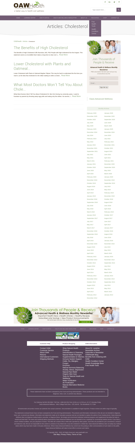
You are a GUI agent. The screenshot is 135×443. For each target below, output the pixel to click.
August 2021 (108, 152)
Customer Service (47, 351)
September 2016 (92, 235)
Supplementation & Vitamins (73, 357)
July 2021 (90, 155)
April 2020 (90, 174)
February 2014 (91, 276)
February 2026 (91, 114)
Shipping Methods (47, 360)
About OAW (44, 353)
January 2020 (108, 177)
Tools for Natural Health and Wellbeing (73, 378)
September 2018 (92, 203)
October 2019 (91, 184)
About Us (84, 18)
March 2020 (108, 174)
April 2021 (107, 158)
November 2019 (109, 181)
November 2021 (92, 149)
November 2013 (109, 279)
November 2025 (109, 117)
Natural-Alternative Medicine (73, 385)
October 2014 (91, 263)
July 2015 (107, 247)
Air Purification (68, 383)
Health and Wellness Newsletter (65, 18)
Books (65, 388)
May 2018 (90, 209)
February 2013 (91, 295)
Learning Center (29, 18)
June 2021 (107, 155)
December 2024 (92, 133)
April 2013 (90, 292)
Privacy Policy (66, 435)
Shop (105, 18)
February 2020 (91, 177)
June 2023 (107, 136)
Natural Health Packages (72, 355)
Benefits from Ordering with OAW (95, 359)
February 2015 (91, 257)
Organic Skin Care (70, 375)
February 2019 (109, 193)
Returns (43, 355)
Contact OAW (45, 349)
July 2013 (107, 286)
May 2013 (107, 289)
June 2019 (90, 190)
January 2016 (108, 241)
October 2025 (91, 120)
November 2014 (109, 260)
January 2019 (91, 196)
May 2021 (90, 158)
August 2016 (108, 235)
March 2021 (91, 161)
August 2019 (91, 187)
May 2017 (90, 225)
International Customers (49, 357)
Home (18, 18)
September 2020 (109, 168)
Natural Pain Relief (70, 373)
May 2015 (107, 251)
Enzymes (66, 366)
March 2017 (91, 228)
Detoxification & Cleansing (73, 353)
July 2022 (107, 139)
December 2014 (92, 260)
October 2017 (108, 216)
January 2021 (91, 165)
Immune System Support (72, 360)
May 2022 (90, 142)
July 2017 (90, 222)
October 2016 (108, 231)
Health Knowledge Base (94, 364)
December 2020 (109, 165)
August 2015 (91, 247)
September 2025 (109, 120)
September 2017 (92, 219)
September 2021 (92, 152)
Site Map (56, 435)
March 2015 (108, 254)
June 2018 (107, 206)
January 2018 (91, 216)
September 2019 (109, 184)
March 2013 (108, 292)
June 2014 (90, 270)
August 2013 (91, 286)
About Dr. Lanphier (92, 349)
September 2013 (109, 282)
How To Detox (44, 18)
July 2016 (90, 238)
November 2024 (109, 133)
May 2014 (107, 270)
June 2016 (107, 238)
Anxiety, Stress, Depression (73, 370)
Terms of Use (77, 435)
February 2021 (109, 161)
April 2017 (107, 225)
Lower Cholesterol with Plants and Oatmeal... (42, 67)
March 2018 (91, 212)
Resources (95, 18)
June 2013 (90, 289)
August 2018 (108, 203)
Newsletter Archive (92, 351)
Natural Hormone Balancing (73, 368)
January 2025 (108, 130)
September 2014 (109, 263)
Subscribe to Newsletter (94, 353)
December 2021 (109, 145)
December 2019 (92, 181)
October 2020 (91, 168)
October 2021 (108, 149)
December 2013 (92, 279)
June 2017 (107, 222)
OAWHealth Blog (91, 355)
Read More (63, 55)
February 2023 (91, 139)
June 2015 (90, 251)
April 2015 (90, 254)
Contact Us (115, 18)
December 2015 (92, 244)
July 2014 (107, 267)
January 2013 (108, 295)
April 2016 (90, 241)
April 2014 (90, 273)
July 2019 (107, 187)
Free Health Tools (94, 24)
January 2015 (108, 257)
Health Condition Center (95, 32)
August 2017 (108, 219)
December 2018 (109, 196)
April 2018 (107, 209)
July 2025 (90, 123)
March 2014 (108, 273)
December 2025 (92, 117)
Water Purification (69, 381)
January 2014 (108, 276)
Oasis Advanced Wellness (101, 99)
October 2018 (108, 200)
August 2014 (91, 267)
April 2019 (90, 193)
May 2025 (90, 126)
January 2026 (108, 114)
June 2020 (90, 171)
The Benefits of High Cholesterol (41, 48)
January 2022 (91, 145)
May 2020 (107, 171)
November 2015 (109, 244)
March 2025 (108, 126)
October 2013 (91, 282)
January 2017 (108, 228)
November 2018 (92, 200)
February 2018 (109, 212)
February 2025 (91, 130)
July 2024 (90, 136)
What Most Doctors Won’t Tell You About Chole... (48, 88)
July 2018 (90, 206)
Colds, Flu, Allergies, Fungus (70, 363)
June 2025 (107, 123)
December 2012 (92, 298)
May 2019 (107, 190)
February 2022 (109, 142)
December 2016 (92, 231)
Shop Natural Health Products (70, 350)
